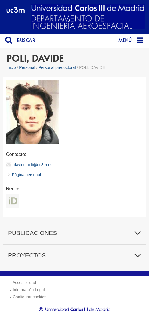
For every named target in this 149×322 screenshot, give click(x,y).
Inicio (11, 67)
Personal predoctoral (57, 67)
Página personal (26, 174)
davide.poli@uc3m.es (33, 164)
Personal (27, 67)
